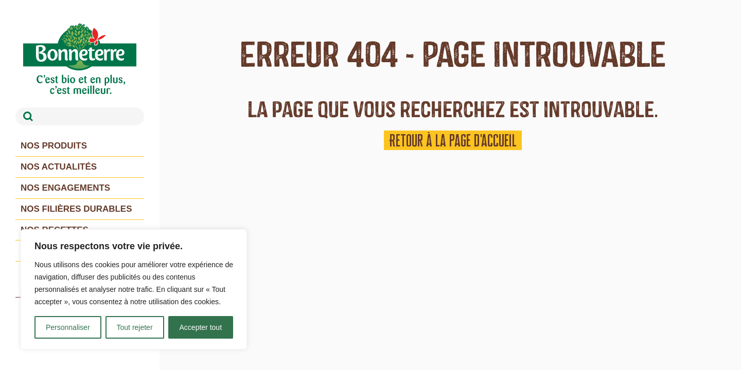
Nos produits (54, 146)
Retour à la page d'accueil (453, 140)
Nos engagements (66, 188)
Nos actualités (59, 167)
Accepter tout (201, 327)
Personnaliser (68, 327)
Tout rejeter (135, 327)
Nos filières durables (76, 209)
